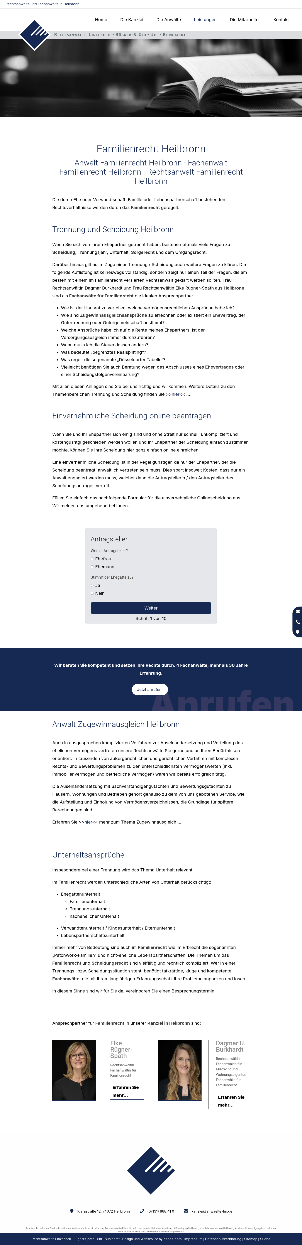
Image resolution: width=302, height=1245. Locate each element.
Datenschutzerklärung (223, 1239)
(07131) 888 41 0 (160, 1211)
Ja (97, 585)
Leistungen (205, 19)
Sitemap (250, 1239)
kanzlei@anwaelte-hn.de (278, 4)
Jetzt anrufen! (150, 689)
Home (101, 19)
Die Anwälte (168, 19)
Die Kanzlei (131, 19)
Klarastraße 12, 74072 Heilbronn (103, 1211)
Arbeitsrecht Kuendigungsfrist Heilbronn (255, 1228)
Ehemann (104, 566)
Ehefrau (103, 558)
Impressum (193, 1239)
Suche (265, 1239)
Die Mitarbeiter (245, 19)
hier (175, 394)
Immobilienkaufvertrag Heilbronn (216, 1228)
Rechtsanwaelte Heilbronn (131, 1231)
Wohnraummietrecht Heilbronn (87, 1228)
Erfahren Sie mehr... (125, 1091)
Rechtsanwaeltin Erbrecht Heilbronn (123, 1228)
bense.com (172, 1239)
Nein (100, 593)
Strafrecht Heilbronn (60, 1228)
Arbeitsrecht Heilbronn (37, 1228)
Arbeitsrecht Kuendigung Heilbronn (180, 1228)
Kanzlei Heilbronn (152, 1228)
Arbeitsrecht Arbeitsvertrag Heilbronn (165, 1231)
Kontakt (281, 19)
